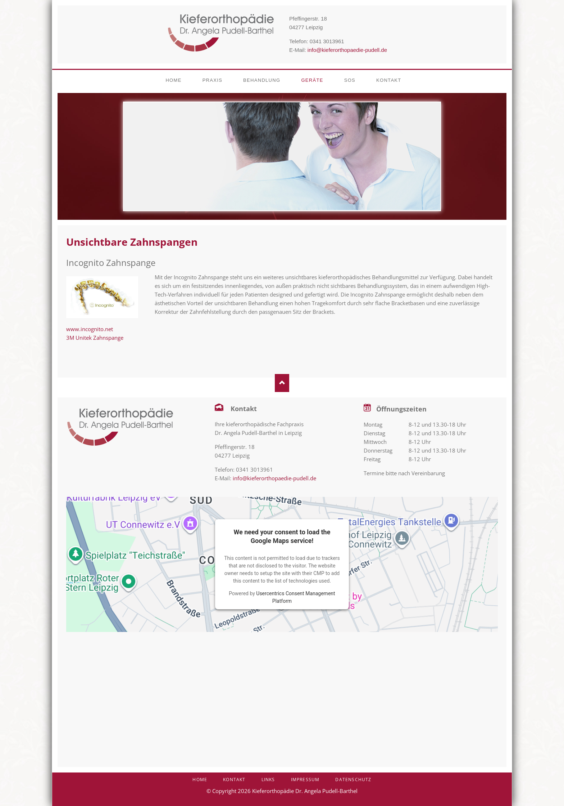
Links (268, 779)
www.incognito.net (89, 329)
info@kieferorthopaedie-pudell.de (347, 50)
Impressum (305, 779)
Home (199, 779)
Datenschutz (353, 779)
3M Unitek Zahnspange (94, 337)
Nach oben (282, 383)
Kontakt (234, 779)
